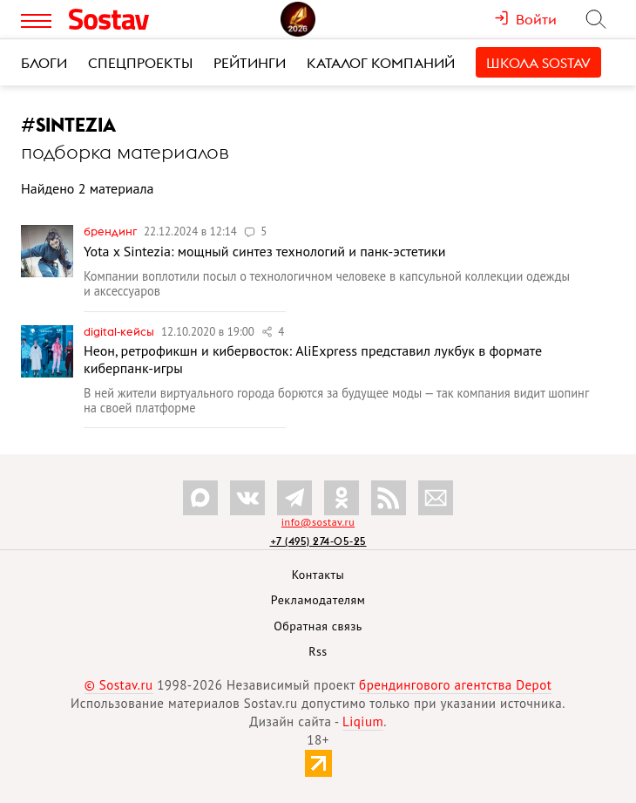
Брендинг (111, 231)
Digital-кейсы (120, 331)
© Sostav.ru (119, 685)
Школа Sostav (538, 62)
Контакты (318, 574)
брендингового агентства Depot (455, 685)
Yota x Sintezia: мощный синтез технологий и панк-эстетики (265, 251)
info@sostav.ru (318, 521)
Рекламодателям (318, 600)
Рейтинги (249, 62)
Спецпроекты (140, 62)
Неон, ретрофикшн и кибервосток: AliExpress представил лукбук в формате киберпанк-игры (313, 359)
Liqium (362, 721)
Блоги (44, 62)
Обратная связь (318, 626)
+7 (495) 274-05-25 (318, 541)
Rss (317, 651)
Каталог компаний (381, 62)
